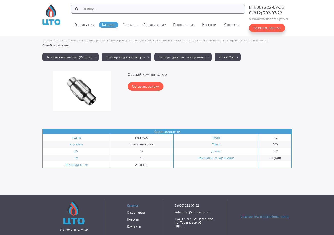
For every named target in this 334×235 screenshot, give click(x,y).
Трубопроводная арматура (127, 40)
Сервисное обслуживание (144, 24)
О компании (84, 24)
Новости (209, 24)
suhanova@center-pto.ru (269, 19)
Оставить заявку (145, 86)
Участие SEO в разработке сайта (264, 217)
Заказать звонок (267, 28)
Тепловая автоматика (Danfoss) (88, 40)
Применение (184, 24)
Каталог (108, 24)
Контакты (231, 24)
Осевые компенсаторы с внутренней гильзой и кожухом (230, 40)
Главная (47, 40)
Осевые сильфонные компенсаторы (169, 40)
